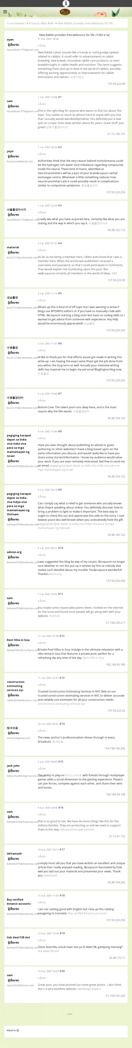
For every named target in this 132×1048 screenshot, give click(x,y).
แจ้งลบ (42, 45)
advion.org (55, 574)
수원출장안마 (81, 411)
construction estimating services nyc (61, 704)
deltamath (50, 875)
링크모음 (57, 741)
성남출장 (89, 323)
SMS (114, 273)
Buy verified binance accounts (87, 913)
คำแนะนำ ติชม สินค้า (42, 23)
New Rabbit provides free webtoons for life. (85, 23)
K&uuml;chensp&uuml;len (77, 829)
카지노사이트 (73, 775)
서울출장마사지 (98, 223)
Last (69, 1014)
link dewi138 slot (48, 951)
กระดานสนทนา (16, 23)
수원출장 (43, 373)
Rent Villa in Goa (93, 658)
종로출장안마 (89, 185)
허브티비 (54, 616)
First (62, 1014)
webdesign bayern (89, 989)
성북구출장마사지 (57, 127)
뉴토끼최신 (77, 77)
